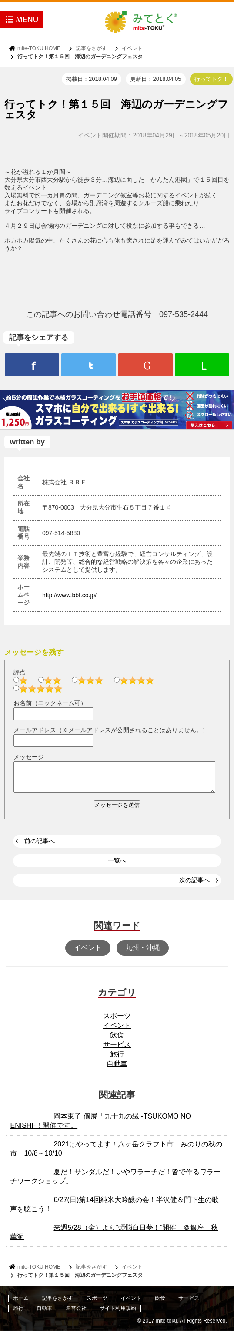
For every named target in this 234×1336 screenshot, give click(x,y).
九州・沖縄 (142, 952)
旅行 (117, 1059)
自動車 (117, 1069)
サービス (117, 1049)
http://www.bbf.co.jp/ (69, 595)
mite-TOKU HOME (38, 48)
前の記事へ (39, 846)
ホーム (21, 1303)
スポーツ (117, 1021)
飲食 (117, 1040)
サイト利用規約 (118, 1313)
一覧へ (117, 865)
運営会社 (76, 1313)
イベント (132, 48)
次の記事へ (194, 885)
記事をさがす (91, 48)
